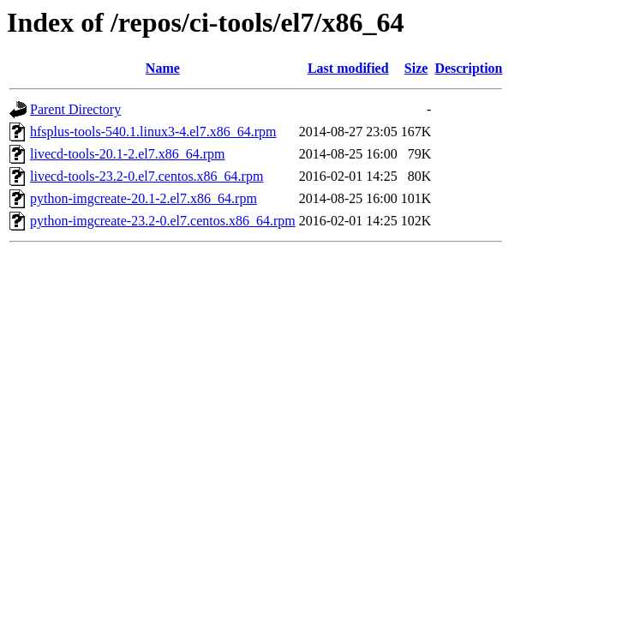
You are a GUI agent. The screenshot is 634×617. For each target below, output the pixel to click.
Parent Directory (75, 109)
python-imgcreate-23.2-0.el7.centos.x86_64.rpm (163, 220)
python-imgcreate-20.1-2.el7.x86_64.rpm (143, 198)
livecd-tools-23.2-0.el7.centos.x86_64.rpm (146, 176)
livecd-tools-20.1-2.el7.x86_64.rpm (127, 154)
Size (416, 68)
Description (468, 68)
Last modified (348, 68)
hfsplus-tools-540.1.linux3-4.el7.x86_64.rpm (153, 131)
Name (163, 68)
